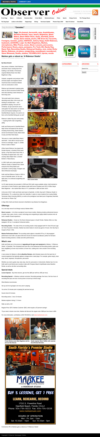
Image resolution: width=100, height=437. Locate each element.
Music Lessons (36, 45)
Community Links (25, 2)
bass (31, 35)
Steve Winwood (8, 53)
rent (44, 49)
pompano (28, 47)
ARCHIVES (85, 64)
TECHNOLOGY (35, 53)
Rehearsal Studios (34, 49)
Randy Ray (49, 47)
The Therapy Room (85, 18)
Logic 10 (22, 43)
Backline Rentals (21, 35)
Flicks (58, 18)
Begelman (44, 35)
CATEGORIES (67, 64)
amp (40, 32)
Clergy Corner (73, 18)
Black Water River (27, 37)
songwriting (29, 51)
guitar (20, 41)
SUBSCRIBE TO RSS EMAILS (83, 13)
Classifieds (80, 21)
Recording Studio (18, 49)
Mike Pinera (18, 45)
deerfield (44, 37)
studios (25, 53)
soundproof (51, 51)
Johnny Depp (38, 41)
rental (49, 49)
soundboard (40, 51)
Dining (36, 21)
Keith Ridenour (51, 41)
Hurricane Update (45, 21)
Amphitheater (48, 32)
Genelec (13, 41)
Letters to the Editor (17, 21)
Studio (18, 53)
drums (33, 39)
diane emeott (25, 39)
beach (36, 35)
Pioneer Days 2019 (58, 21)
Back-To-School (70, 21)
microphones (7, 45)
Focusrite (52, 39)
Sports (65, 18)
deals (38, 37)
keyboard (5, 43)
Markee (44, 43)
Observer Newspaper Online (17, 435)
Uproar (44, 53)
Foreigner (5, 41)
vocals (51, 53)
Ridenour (11, 51)
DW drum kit (42, 39)
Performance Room (10, 47)
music (26, 45)
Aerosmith (33, 32)
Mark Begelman (34, 43)
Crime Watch (38, 18)
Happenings (28, 21)
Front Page (4, 18)
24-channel (23, 32)
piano (21, 47)
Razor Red (6, 49)
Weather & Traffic (9, 2)
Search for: (85, 68)
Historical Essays (49, 18)
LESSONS (14, 43)
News (12, 18)
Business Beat (28, 18)
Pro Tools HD (38, 47)
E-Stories (19, 18)
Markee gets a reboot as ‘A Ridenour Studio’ (21, 56)
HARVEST (28, 41)
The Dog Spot (5, 21)
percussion (48, 45)
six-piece (20, 51)
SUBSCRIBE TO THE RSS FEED (82, 11)
